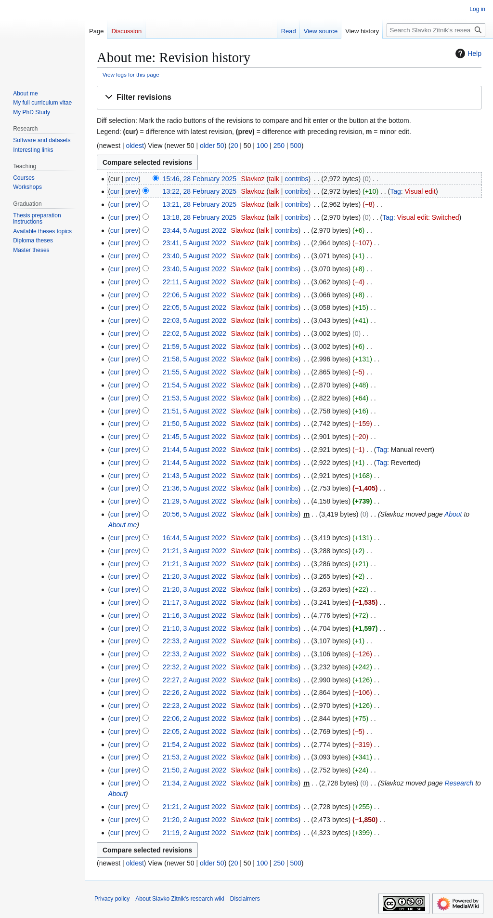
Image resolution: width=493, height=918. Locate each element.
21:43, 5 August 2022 (194, 475)
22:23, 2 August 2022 (194, 705)
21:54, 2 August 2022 (194, 744)
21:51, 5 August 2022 (194, 411)
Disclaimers (245, 898)
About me (122, 525)
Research (458, 783)
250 (279, 145)
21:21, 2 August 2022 (194, 807)
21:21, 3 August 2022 (194, 551)
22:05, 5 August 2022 (194, 307)
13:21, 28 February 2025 (199, 204)
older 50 (212, 145)
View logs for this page (131, 74)
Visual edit (420, 191)
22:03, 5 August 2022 (194, 320)
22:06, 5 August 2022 (194, 295)
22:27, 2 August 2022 (194, 680)
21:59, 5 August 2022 (194, 346)
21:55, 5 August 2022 (194, 372)
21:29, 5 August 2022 (194, 501)
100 (262, 145)
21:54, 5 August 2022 (194, 385)
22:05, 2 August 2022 (194, 731)
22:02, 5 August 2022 (194, 333)
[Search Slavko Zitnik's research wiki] (436, 30)
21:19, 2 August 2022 (194, 833)
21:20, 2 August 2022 (194, 820)
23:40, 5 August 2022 (194, 256)
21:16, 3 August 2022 (194, 615)
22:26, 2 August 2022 (194, 692)
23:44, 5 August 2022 (194, 230)
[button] (289, 97)
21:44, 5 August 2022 (194, 449)
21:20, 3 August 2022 (194, 576)
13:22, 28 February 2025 (199, 191)
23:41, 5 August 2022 (194, 243)
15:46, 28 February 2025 (199, 179)
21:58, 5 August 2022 (194, 359)
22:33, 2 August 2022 (194, 641)
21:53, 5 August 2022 (194, 398)
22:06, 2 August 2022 (194, 718)
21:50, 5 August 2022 (194, 423)
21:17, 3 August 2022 (194, 602)
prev (131, 179)
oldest (134, 145)
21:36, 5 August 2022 (194, 488)
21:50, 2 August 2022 (194, 770)
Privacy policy (112, 898)
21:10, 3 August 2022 (194, 628)
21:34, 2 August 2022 (194, 783)
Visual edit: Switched (428, 217)
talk (274, 179)
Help (467, 53)
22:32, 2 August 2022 (194, 667)
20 (234, 145)
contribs (296, 179)
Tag (395, 191)
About (453, 514)
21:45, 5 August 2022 (194, 436)
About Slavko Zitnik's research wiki (179, 898)
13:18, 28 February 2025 (199, 217)
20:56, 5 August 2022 (194, 514)
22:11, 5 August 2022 (194, 282)
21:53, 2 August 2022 (194, 757)
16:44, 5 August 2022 (194, 538)
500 (295, 145)
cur (114, 191)
